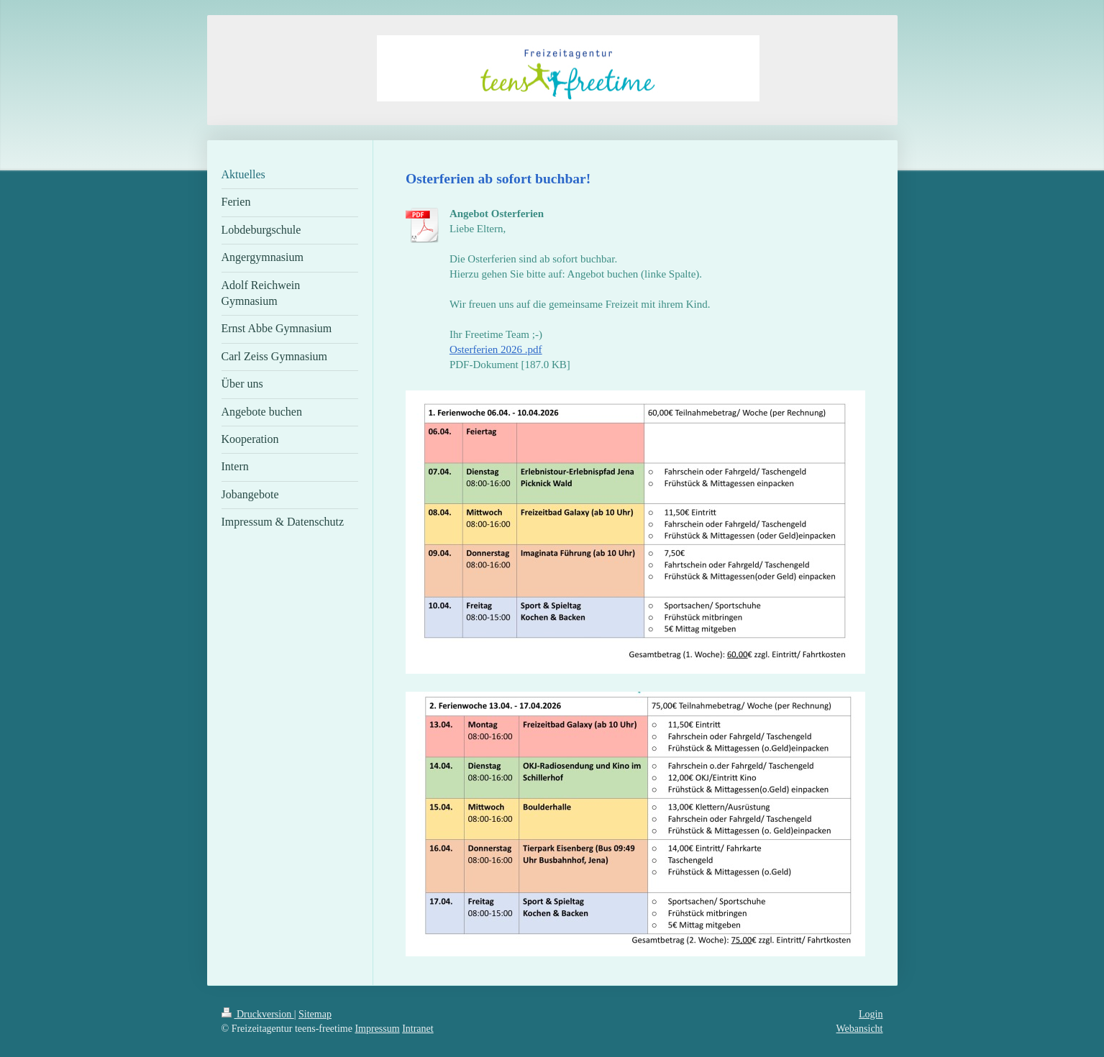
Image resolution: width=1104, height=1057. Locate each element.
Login (870, 1014)
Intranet (418, 1028)
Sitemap (315, 1014)
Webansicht (859, 1028)
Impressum (377, 1028)
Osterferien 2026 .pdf (496, 349)
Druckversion (258, 1014)
